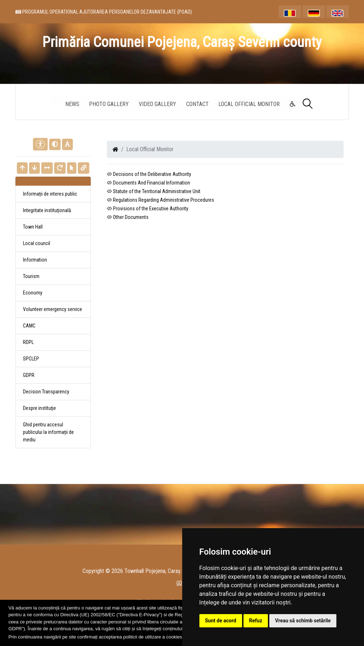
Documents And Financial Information (148, 183)
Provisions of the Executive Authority (147, 208)
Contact (197, 104)
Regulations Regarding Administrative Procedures (160, 200)
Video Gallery (157, 104)
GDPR (28, 375)
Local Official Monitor (249, 104)
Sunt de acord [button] (220, 620)
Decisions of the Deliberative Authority (149, 174)
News (72, 104)
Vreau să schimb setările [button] (303, 620)
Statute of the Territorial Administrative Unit (153, 191)
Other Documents (127, 217)
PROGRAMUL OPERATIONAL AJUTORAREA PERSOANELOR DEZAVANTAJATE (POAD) (103, 12)
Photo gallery (109, 104)
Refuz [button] (256, 620)
